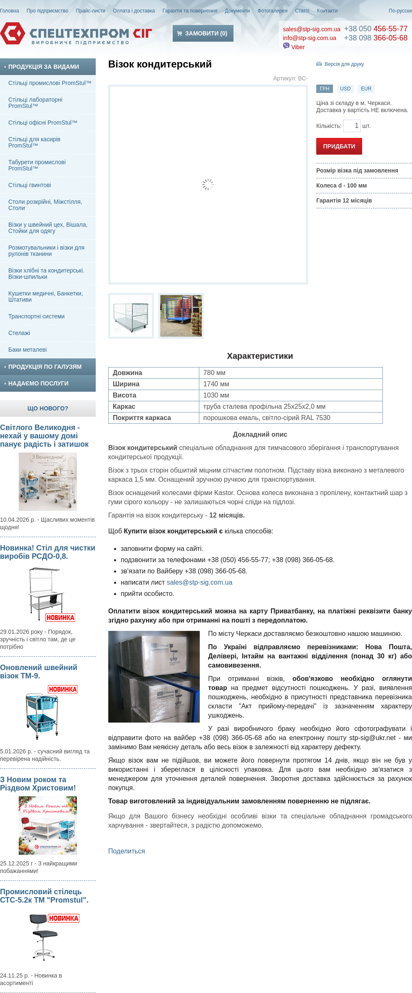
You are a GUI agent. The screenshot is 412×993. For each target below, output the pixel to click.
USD (345, 89)
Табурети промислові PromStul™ (37, 165)
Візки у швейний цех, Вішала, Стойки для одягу (47, 227)
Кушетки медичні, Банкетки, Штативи (45, 296)
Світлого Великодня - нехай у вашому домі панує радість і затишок (44, 435)
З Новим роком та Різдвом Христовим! (38, 783)
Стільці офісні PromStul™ (42, 122)
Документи (237, 11)
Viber (294, 47)
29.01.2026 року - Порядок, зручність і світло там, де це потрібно (37, 639)
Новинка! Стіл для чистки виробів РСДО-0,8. (47, 552)
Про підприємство (47, 11)
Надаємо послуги (36, 383)
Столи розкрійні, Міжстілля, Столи (45, 204)
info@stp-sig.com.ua (309, 38)
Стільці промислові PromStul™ (50, 83)
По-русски (400, 10)
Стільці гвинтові (29, 185)
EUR (366, 89)
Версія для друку (344, 64)
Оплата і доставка (134, 11)
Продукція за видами (41, 66)
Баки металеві (27, 349)
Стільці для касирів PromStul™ (34, 142)
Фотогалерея (273, 11)
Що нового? (47, 408)
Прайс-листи (90, 11)
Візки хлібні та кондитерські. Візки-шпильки (46, 273)
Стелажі (19, 333)
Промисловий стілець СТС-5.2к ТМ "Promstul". (44, 896)
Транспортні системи (36, 316)
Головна (9, 11)
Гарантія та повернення (190, 11)
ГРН (324, 89)
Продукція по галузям (43, 366)
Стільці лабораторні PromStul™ (35, 102)
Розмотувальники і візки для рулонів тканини (46, 250)
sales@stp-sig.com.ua (311, 29)
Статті (302, 11)
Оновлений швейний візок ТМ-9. (38, 671)
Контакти (327, 11)
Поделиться (126, 851)
